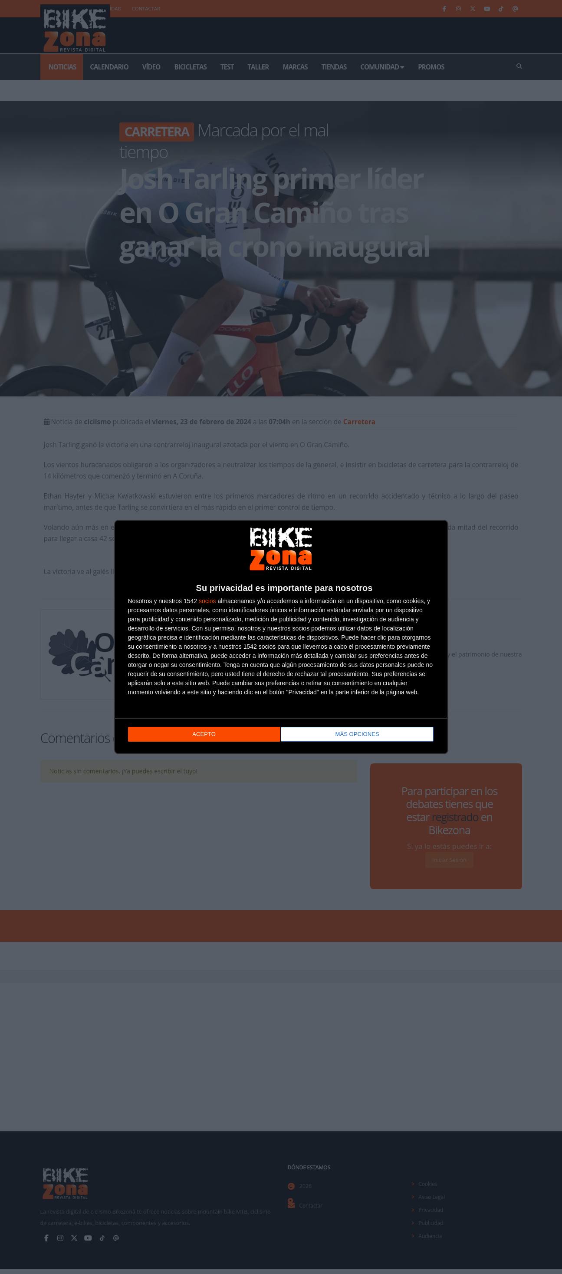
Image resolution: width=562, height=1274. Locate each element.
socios (207, 602)
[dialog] (281, 637)
